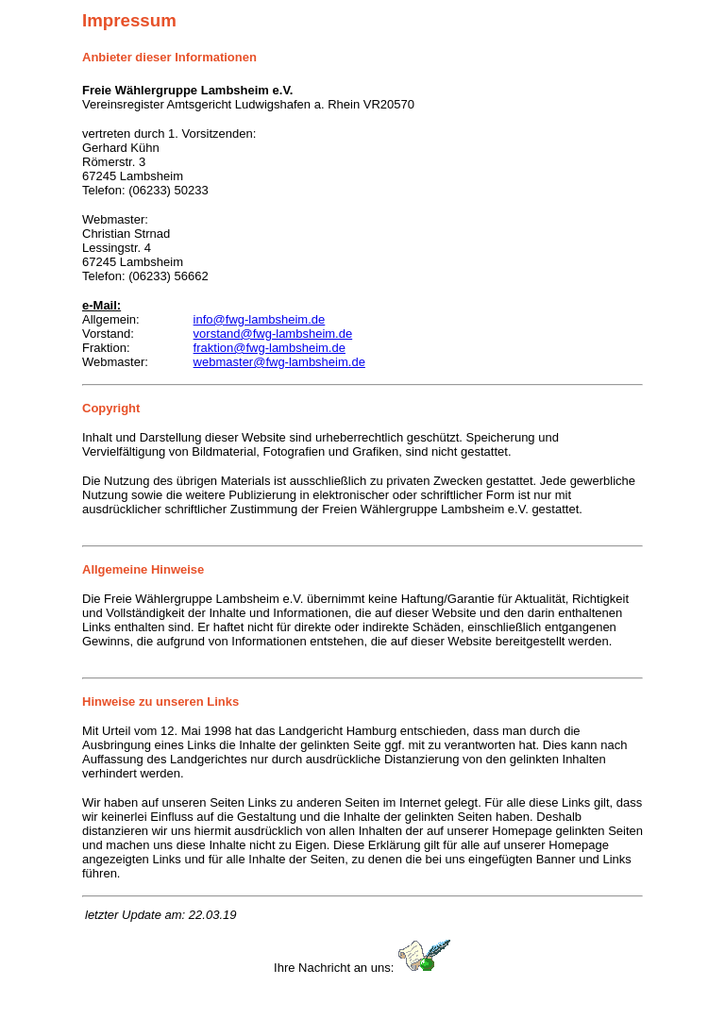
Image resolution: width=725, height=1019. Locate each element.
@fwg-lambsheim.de (296, 333)
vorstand (217, 333)
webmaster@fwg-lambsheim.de (279, 362)
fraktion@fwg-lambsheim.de (270, 348)
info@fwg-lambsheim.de (260, 319)
